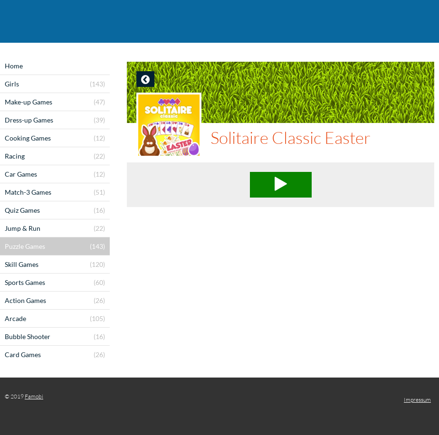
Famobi (34, 396)
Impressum (417, 399)
